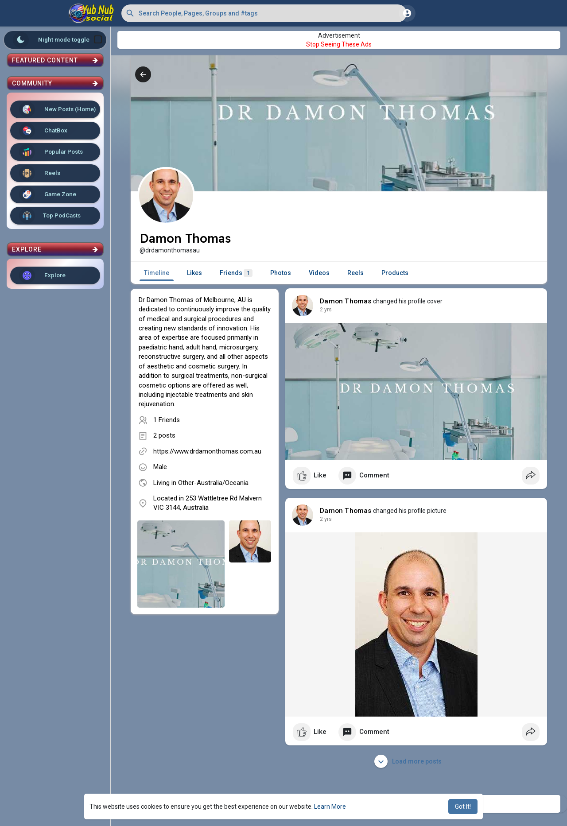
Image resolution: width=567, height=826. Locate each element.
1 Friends (166, 420)
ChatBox (43, 131)
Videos (319, 272)
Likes (194, 272)
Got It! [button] (463, 806)
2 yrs (326, 309)
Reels (39, 173)
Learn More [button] (330, 806)
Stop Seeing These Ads (339, 44)
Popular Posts (51, 152)
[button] (264, 13)
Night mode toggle (57, 40)
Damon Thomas (345, 301)
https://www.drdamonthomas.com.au (207, 451)
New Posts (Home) (57, 109)
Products (394, 272)
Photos (280, 272)
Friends (236, 273)
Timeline (156, 272)
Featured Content (55, 60)
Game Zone (47, 194)
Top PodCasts (50, 216)
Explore (42, 275)
